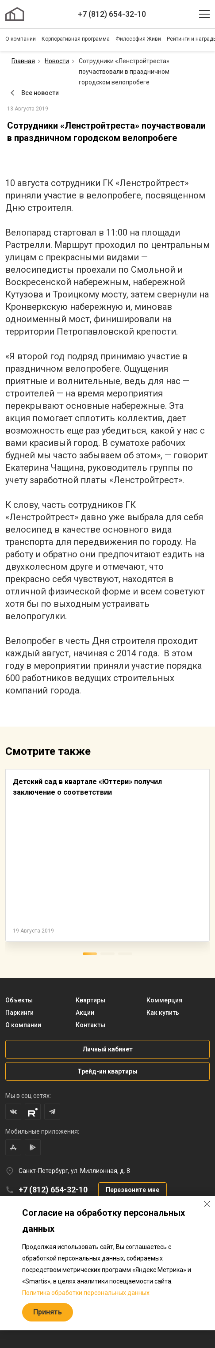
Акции (85, 1012)
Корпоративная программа (76, 39)
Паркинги (19, 1012)
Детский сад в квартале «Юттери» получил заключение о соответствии (87, 786)
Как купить (162, 1012)
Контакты (90, 1024)
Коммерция (164, 1000)
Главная (23, 61)
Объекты (19, 1000)
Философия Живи (138, 39)
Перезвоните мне (132, 1189)
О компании (20, 39)
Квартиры (90, 1000)
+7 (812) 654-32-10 (112, 14)
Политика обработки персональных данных (86, 1292)
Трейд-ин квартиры (107, 1071)
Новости (57, 61)
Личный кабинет (107, 1049)
